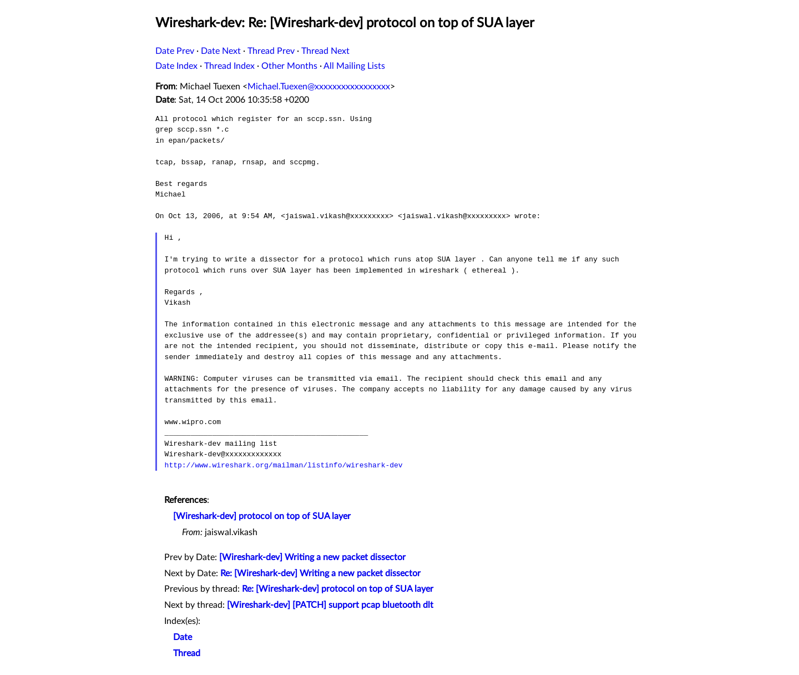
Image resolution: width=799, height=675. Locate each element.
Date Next (221, 51)
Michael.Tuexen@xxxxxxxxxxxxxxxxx (318, 86)
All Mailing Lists (354, 66)
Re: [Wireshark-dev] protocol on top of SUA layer (337, 589)
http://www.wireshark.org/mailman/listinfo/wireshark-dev (284, 465)
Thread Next (325, 51)
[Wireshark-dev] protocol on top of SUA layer (262, 516)
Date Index (176, 66)
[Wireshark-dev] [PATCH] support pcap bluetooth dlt (330, 605)
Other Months (289, 66)
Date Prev (174, 51)
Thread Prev (271, 51)
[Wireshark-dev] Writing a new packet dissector (312, 557)
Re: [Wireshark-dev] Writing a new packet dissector (320, 573)
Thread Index (229, 66)
